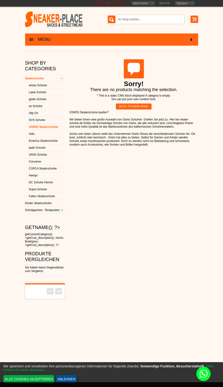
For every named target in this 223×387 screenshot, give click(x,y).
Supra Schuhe (38, 189)
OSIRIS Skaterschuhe (43, 127)
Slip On (33, 113)
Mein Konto (140, 3)
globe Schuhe (37, 99)
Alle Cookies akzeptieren (29, 379)
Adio (32, 134)
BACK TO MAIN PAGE (133, 106)
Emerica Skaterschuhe (43, 140)
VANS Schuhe (38, 154)
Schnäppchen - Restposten (42, 210)
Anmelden (100, 3)
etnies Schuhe (38, 85)
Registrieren (117, 3)
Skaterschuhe (34, 78)
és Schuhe (36, 106)
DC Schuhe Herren (41, 182)
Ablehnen (66, 379)
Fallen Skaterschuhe (42, 196)
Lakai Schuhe (37, 92)
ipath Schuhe (37, 147)
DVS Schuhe (37, 120)
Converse (35, 161)
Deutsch (182, 3)
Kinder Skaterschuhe (38, 203)
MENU (111, 39)
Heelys (33, 175)
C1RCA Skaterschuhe (43, 168)
